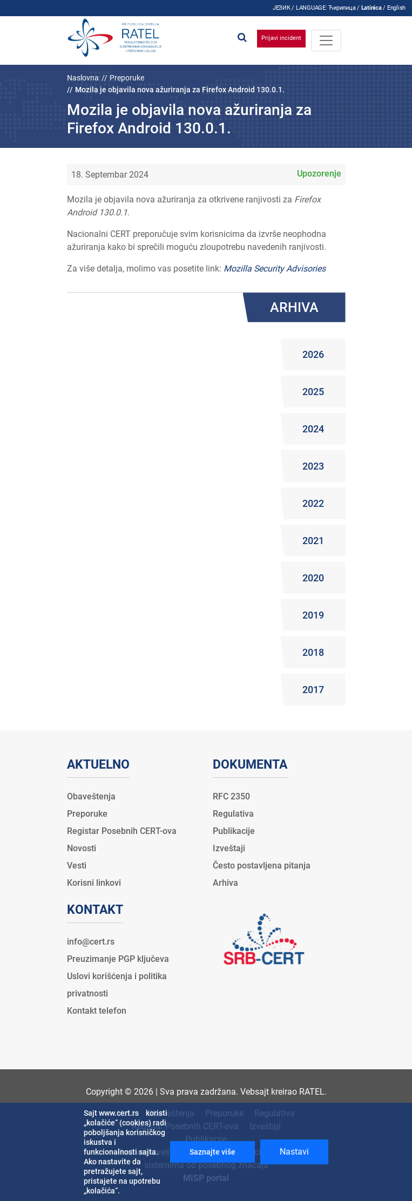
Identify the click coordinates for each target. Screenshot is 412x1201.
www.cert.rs (119, 1113)
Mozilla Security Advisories (275, 268)
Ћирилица (341, 7)
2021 (313, 540)
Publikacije (234, 831)
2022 (313, 503)
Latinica (371, 7)
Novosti (81, 848)
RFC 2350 (231, 796)
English (396, 7)
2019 (313, 615)
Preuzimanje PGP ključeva (118, 959)
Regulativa (233, 814)
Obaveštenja (91, 796)
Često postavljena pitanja (261, 865)
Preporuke (127, 77)
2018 (313, 652)
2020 (313, 577)
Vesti (76, 865)
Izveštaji (229, 848)
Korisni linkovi (94, 883)
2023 (313, 466)
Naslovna (83, 77)
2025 (313, 391)
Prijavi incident (281, 38)
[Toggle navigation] (326, 40)
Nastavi (294, 1151)
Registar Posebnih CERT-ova (122, 831)
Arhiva (225, 883)
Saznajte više (212, 1152)
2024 (313, 429)
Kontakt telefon (96, 1011)
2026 (313, 354)
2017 (313, 689)
